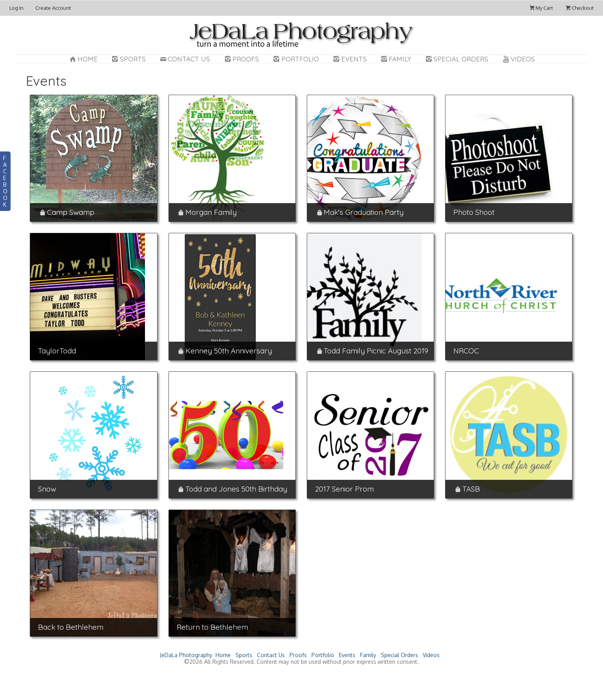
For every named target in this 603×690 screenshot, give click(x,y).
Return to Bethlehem (212, 627)
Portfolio (295, 59)
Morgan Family (211, 212)
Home (83, 59)
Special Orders (456, 59)
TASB (471, 489)
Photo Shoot (473, 212)
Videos (518, 59)
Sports (128, 59)
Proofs (241, 59)
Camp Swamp (70, 212)
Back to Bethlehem (70, 627)
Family (395, 59)
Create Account (53, 8)
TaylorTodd (57, 350)
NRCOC (466, 350)
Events (349, 59)
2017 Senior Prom (344, 489)
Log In (16, 8)
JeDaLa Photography (186, 655)
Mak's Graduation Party (364, 212)
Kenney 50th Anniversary (228, 350)
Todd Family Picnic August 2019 (376, 350)
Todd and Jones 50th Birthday (236, 489)
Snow (47, 489)
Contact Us (184, 59)
